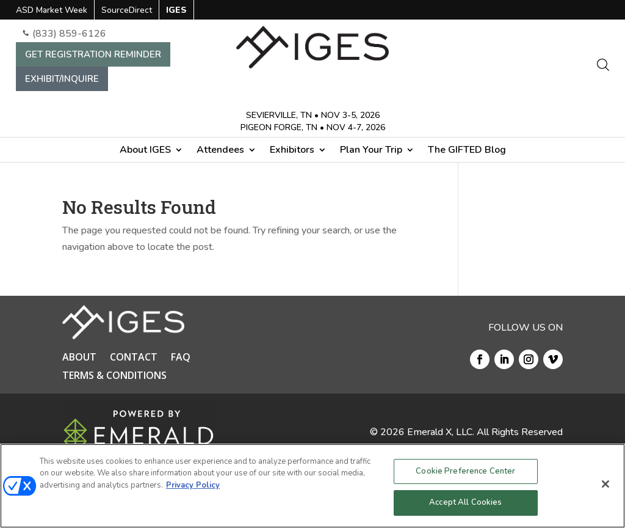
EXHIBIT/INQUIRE (62, 79)
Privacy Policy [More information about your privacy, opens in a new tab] (193, 485)
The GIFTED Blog (467, 150)
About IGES (145, 150)
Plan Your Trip (371, 150)
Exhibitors (292, 150)
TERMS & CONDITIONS (114, 376)
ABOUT (79, 358)
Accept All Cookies (465, 502)
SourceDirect (126, 11)
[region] (312, 486)
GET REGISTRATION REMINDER (93, 54)
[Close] (605, 484)
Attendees (220, 150)
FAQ (180, 358)
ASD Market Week (51, 11)
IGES (176, 11)
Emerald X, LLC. (440, 432)
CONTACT (133, 358)
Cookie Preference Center (465, 471)
